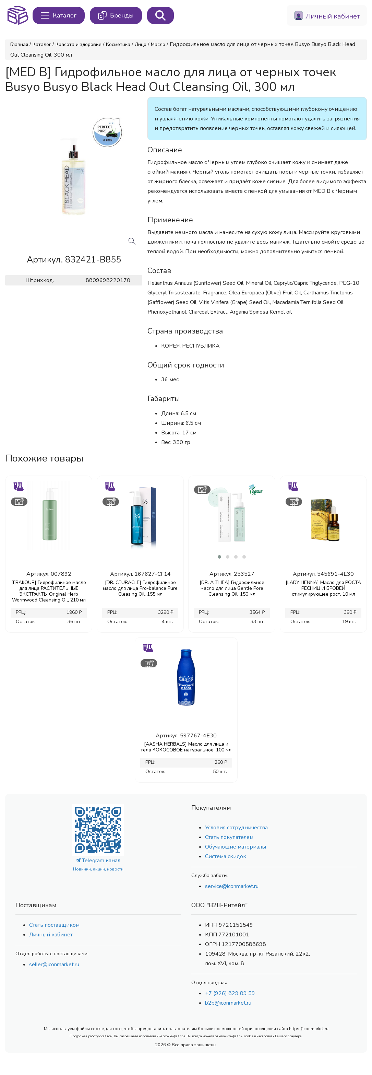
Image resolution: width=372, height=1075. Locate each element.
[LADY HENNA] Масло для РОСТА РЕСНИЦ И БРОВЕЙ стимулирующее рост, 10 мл (323, 588)
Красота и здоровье (78, 44)
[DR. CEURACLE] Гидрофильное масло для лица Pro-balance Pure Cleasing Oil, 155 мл (140, 588)
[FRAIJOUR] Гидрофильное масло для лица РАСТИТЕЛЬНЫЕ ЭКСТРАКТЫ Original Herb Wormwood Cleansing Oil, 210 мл (48, 591)
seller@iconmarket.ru (54, 964)
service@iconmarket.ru (232, 886)
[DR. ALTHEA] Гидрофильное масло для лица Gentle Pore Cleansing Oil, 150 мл (232, 588)
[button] (219, 556)
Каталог (42, 44)
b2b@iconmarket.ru (228, 1003)
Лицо (140, 44)
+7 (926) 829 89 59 (230, 993)
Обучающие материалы (235, 847)
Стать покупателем (229, 837)
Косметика (118, 44)
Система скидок (225, 856)
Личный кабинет (51, 934)
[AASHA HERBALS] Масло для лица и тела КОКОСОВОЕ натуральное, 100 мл (186, 747)
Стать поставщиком (54, 925)
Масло (158, 44)
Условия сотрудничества (236, 827)
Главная (19, 44)
